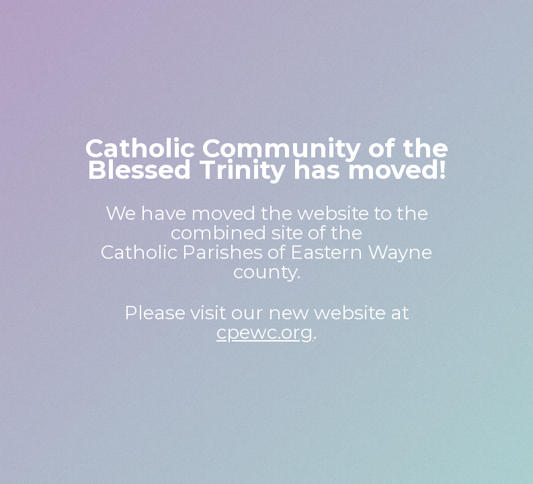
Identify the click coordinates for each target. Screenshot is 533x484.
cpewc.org (264, 332)
